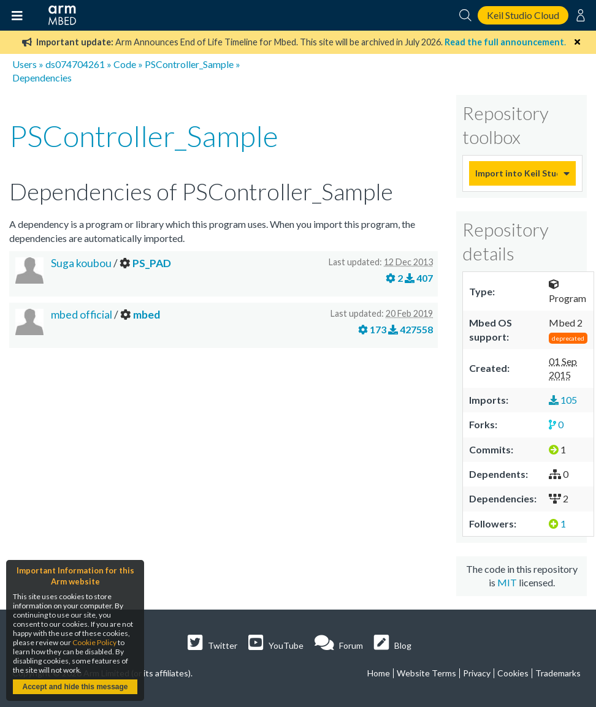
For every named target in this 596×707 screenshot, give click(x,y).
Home (378, 673)
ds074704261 (75, 64)
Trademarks (558, 673)
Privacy (477, 673)
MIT (507, 582)
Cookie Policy (94, 642)
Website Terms (426, 673)
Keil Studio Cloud (523, 15)
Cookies (513, 673)
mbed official (82, 314)
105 (563, 400)
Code (124, 64)
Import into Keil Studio (516, 173)
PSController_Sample (189, 64)
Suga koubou (81, 263)
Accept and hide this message (75, 686)
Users (24, 64)
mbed (146, 314)
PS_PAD (151, 263)
